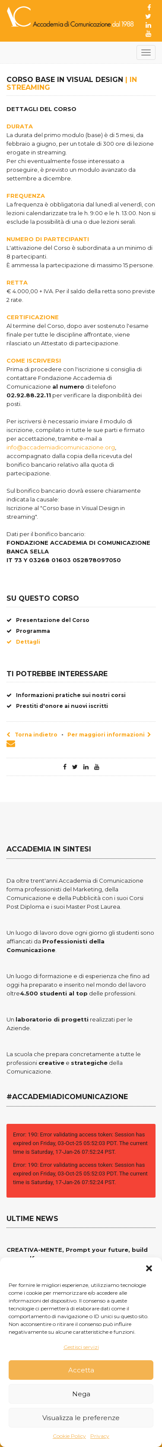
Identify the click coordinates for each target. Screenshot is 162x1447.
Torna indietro (31, 734)
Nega (81, 1394)
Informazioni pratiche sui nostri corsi (66, 695)
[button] (149, 1268)
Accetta (81, 1370)
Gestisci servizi (81, 1347)
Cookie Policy (69, 1436)
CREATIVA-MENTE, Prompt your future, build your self (77, 1254)
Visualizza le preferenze (81, 1418)
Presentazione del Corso (47, 620)
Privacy (99, 1436)
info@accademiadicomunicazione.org (60, 447)
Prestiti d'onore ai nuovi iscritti (57, 706)
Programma (28, 631)
